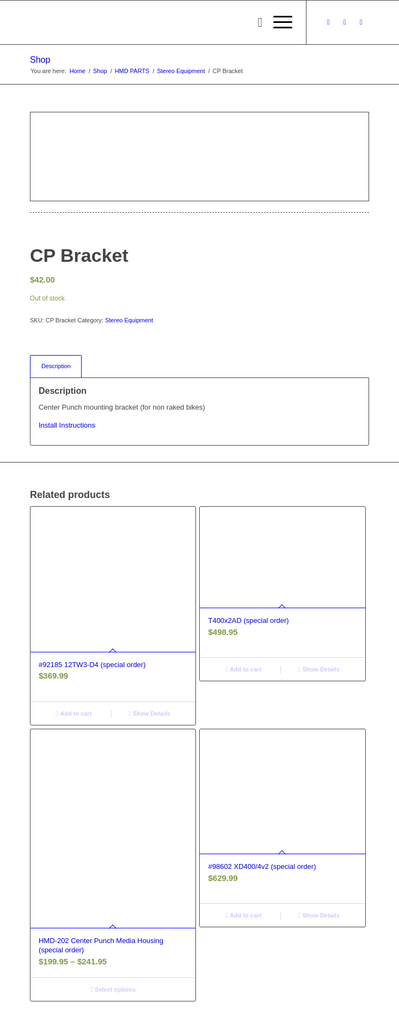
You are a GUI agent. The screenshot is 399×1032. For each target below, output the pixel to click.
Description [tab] (56, 366)
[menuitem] (254, 22)
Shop (40, 59)
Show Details (149, 713)
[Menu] (277, 22)
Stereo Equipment (129, 320)
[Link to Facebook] (328, 22)
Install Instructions (67, 425)
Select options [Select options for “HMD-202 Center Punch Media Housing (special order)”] (113, 989)
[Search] (254, 22)
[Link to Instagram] (344, 22)
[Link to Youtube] (361, 22)
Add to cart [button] (73, 713)
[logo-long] (165, 22)
